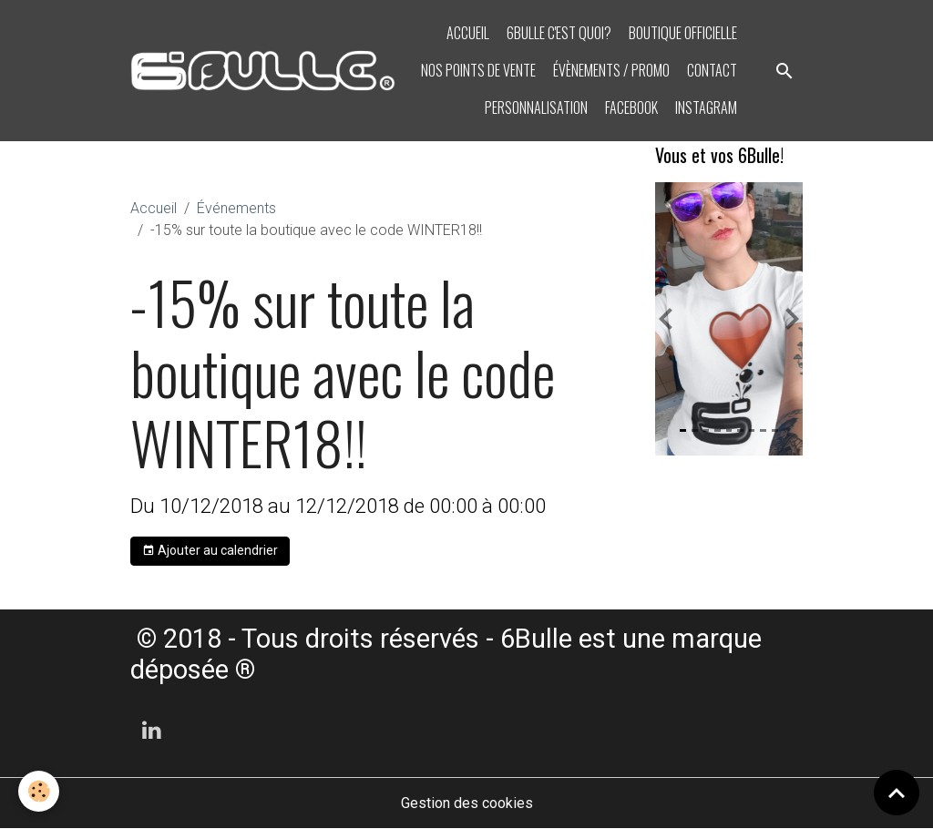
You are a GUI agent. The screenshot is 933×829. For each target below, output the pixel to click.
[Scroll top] (896, 792)
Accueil (466, 33)
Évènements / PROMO (610, 70)
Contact (710, 70)
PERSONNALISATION (535, 107)
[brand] (262, 71)
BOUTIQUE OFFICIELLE (681, 33)
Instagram (704, 107)
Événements (236, 208)
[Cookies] (38, 791)
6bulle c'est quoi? (557, 33)
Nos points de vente (477, 70)
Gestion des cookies (467, 803)
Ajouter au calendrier (210, 551)
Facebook (630, 107)
